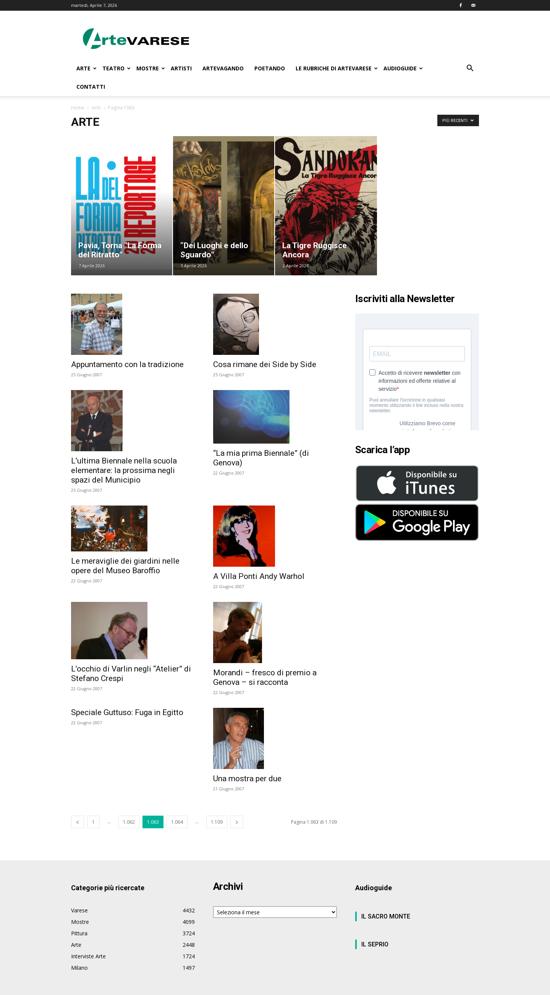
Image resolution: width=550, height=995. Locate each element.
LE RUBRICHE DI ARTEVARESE (337, 68)
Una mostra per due (247, 778)
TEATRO (116, 68)
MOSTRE (150, 68)
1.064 (177, 822)
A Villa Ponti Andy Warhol (258, 576)
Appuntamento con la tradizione (127, 364)
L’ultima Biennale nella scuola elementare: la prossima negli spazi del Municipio (124, 470)
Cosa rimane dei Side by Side (264, 364)
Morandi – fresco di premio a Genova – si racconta (265, 677)
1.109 (217, 822)
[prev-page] (77, 822)
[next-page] (236, 822)
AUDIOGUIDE (403, 68)
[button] (470, 69)
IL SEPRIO (374, 944)
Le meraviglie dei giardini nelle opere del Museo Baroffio (125, 565)
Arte (96, 107)
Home (77, 107)
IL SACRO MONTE (385, 916)
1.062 (129, 822)
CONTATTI (90, 86)
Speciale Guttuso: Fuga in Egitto (127, 712)
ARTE (86, 68)
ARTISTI (181, 68)
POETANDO (269, 68)
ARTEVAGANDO (223, 68)
